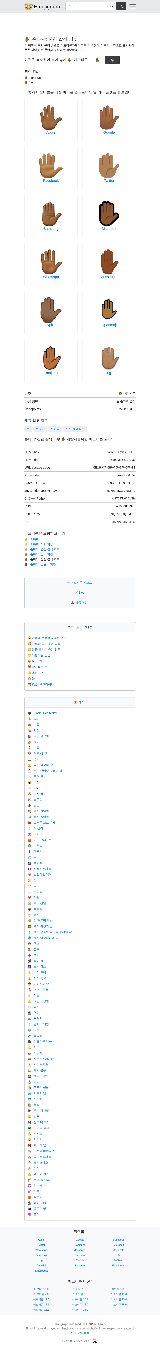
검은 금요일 (38, 736)
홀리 (33, 1214)
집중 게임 (80, 602)
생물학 (35, 909)
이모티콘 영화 (40, 1041)
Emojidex (51, 373)
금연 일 (35, 776)
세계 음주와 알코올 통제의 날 (50, 932)
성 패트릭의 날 (40, 920)
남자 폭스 (37, 793)
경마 (33, 759)
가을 (33, 724)
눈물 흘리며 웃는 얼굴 (44, 649)
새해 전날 (37, 903)
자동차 (35, 1053)
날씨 (33, 788)
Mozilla (80, 1260)
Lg (109, 373)
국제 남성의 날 (40, 765)
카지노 (35, 1133)
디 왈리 (35, 828)
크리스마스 (38, 1162)
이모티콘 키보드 (80, 582)
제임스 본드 (38, 1076)
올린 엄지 (36, 672)
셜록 (33, 949)
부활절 (35, 891)
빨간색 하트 (37, 667)
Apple (50, 132)
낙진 (33, 782)
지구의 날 (37, 1093)
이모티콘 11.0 (119, 1294)
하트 (33, 1191)
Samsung (50, 229)
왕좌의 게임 (38, 1024)
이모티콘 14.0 (80, 1304)
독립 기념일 (38, 811)
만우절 (35, 845)
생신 (33, 914)
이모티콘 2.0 (80, 1289)
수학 (33, 955)
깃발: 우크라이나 (41, 684)
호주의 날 (37, 1208)
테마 (80, 702)
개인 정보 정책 (79, 1332)
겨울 (33, 747)
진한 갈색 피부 (75, 428)
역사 (33, 1007)
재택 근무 (37, 1070)
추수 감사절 (38, 1110)
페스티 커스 (38, 1174)
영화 (33, 1012)
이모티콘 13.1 (41, 1304)
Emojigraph (47, 7)
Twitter (109, 181)
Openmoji (109, 325)
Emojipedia (41, 1270)
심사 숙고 (37, 978)
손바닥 (55, 428)
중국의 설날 (38, 1087)
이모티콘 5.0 (80, 1294)
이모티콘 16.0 (80, 1309)
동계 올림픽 (38, 816)
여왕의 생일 (38, 1001)
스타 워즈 (37, 966)
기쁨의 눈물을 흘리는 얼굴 (47, 638)
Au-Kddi (41, 1265)
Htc (119, 1255)
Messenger (109, 277)
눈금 (33, 805)
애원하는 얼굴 (39, 655)
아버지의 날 (38, 984)
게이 (33, 741)
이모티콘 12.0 (41, 1299)
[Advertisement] (80, 23)
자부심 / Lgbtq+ (41, 1058)
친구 (33, 1116)
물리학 (35, 862)
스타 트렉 (37, 972)
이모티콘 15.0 (119, 1304)
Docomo (80, 1265)
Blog (80, 592)
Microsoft (109, 229)
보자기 (40, 428)
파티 (33, 1168)
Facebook (51, 181)
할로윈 (35, 1197)
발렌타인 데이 (40, 874)
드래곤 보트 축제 (42, 822)
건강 (33, 730)
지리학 (35, 1099)
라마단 (35, 834)
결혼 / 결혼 (38, 753)
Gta (33, 718)
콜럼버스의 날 (40, 1156)
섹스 (33, 943)
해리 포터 (37, 1202)
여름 (33, 995)
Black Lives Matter (42, 713)
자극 (33, 1047)
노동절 (35, 799)
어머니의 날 (38, 989)
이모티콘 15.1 (41, 1309)
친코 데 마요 (39, 1122)
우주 (33, 1030)
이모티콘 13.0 (119, 1299)
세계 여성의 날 (40, 926)
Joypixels (51, 325)
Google (109, 132)
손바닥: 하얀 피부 (38, 544)
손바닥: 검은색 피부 (40, 564)
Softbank (119, 1260)
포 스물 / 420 (39, 1179)
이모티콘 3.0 (118, 1289)
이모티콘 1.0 (41, 1289)
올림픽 (35, 1018)
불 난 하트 (36, 661)
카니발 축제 (38, 1127)
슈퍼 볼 (35, 960)
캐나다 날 (37, 1145)
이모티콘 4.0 (41, 1294)
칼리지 (35, 1139)
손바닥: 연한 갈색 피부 (42, 549)
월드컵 (35, 1035)
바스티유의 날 (40, 868)
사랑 (33, 897)
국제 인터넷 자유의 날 (45, 770)
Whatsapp (51, 277)
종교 (33, 1081)
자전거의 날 (38, 1064)
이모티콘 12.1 (80, 1299)
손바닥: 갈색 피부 (38, 554)
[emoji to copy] (97, 60)
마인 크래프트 (40, 839)
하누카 (35, 1185)
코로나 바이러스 (41, 1151)
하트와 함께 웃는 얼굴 (44, 643)
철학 (33, 1104)
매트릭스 (36, 851)
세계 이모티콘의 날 (43, 937)
